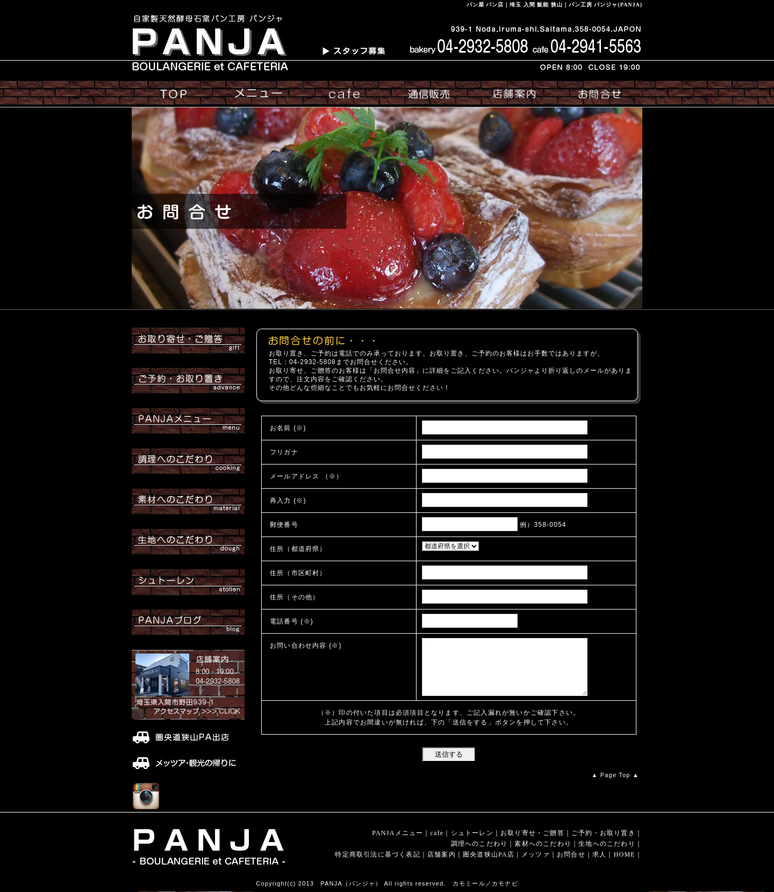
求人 (599, 854)
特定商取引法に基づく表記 (377, 854)
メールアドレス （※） (306, 476)
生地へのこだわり (606, 843)
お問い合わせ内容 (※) (306, 645)
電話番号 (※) (291, 621)
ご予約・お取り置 (599, 833)
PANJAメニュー (397, 833)
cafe (437, 833)
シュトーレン (472, 833)
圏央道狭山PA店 (488, 854)
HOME (624, 854)
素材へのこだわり (542, 843)
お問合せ (571, 854)
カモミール (469, 883)
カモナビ (505, 883)
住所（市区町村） (298, 573)
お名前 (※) (288, 428)
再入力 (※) (288, 500)
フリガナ (284, 452)
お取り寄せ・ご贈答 (532, 833)
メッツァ (535, 854)
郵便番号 (284, 524)
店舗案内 (441, 854)
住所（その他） (294, 597)
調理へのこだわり (479, 843)
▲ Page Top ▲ (615, 775)
